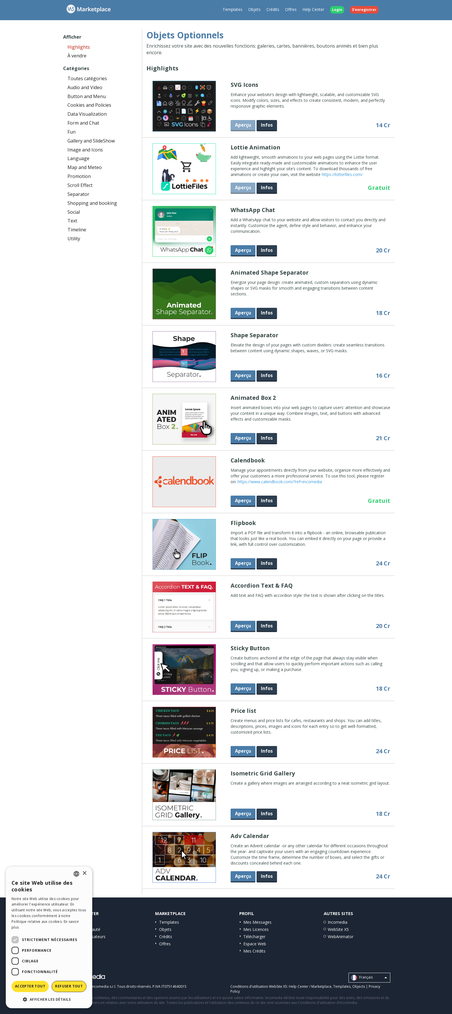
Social (73, 212)
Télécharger (254, 936)
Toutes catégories (87, 78)
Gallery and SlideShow (91, 141)
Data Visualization (87, 114)
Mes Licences (256, 929)
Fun (71, 132)
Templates (232, 9)
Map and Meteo (84, 167)
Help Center (313, 9)
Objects (358, 986)
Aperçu (243, 250)
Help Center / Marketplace (310, 986)
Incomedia (337, 922)
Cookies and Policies (89, 105)
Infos (267, 125)
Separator (78, 194)
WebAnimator (340, 936)
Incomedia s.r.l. (103, 986)
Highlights (78, 47)
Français (369, 978)
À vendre (76, 56)
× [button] (84, 873)
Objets (254, 9)
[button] (49, 999)
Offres (291, 9)
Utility (73, 238)
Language (78, 158)
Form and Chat (83, 123)
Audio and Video (84, 87)
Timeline (76, 229)
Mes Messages (257, 922)
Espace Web (254, 943)
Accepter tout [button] (30, 986)
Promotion (79, 176)
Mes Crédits (254, 951)
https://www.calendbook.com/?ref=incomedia (280, 481)
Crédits (272, 9)
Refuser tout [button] (69, 986)
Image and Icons (85, 150)
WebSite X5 (338, 929)
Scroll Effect (80, 185)
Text (72, 221)
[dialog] (49, 937)
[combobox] (76, 874)
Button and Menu (86, 96)
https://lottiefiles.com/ (342, 174)
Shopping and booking (92, 203)
